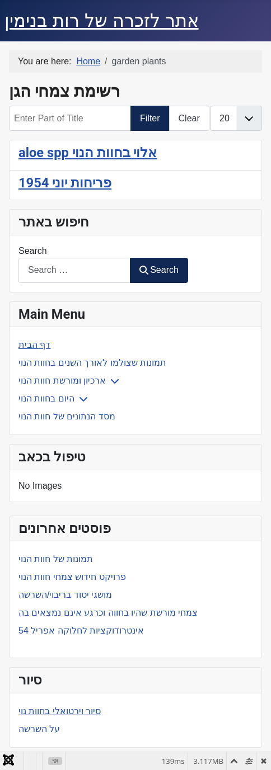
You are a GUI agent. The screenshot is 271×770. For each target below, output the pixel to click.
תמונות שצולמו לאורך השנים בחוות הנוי (92, 362)
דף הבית (34, 344)
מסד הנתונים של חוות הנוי (66, 416)
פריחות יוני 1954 (64, 183)
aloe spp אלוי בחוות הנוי (87, 152)
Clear (189, 118)
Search (32, 251)
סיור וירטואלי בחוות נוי (59, 711)
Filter (150, 118)
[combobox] (74, 270)
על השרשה (39, 729)
